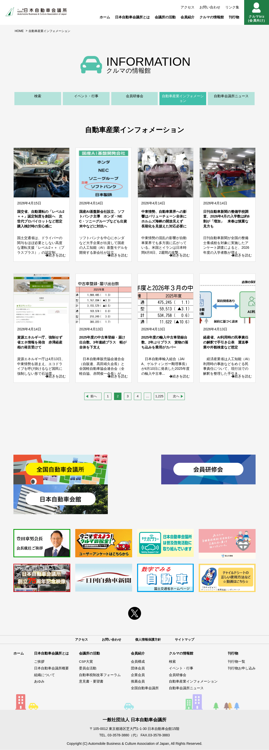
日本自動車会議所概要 (51, 669)
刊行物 (234, 17)
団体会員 (138, 669)
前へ (93, 396)
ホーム (105, 17)
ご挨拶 (39, 662)
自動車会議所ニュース (231, 96)
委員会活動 (87, 669)
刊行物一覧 (236, 662)
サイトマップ (186, 640)
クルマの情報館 (211, 17)
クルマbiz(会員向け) (256, 12)
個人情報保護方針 (148, 640)
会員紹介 (187, 17)
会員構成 (138, 662)
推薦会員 (138, 682)
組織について (44, 675)
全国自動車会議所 (145, 688)
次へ (176, 396)
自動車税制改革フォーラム (100, 675)
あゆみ (39, 682)
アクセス (187, 7)
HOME (19, 31)
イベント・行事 (86, 96)
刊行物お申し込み (242, 669)
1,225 (159, 396)
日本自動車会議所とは (132, 17)
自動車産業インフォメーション (183, 98)
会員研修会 (134, 96)
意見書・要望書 (91, 682)
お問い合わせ (209, 7)
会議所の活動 (165, 17)
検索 (37, 96)
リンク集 (232, 7)
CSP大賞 (86, 662)
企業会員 (138, 675)
